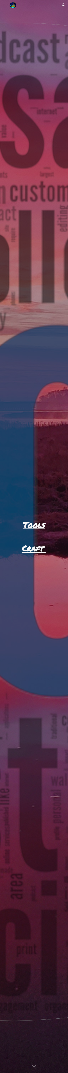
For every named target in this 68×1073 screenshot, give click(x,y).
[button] (4, 5)
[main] (34, 525)
